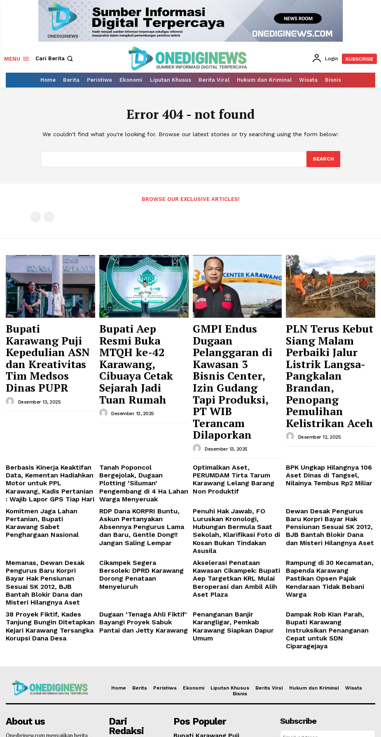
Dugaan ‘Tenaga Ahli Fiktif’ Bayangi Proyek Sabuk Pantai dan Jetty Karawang (138, 509)
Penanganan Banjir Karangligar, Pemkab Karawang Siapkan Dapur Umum (235, 509)
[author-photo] (11, 360)
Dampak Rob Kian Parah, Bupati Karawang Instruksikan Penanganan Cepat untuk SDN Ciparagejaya (328, 512)
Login (327, 632)
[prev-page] (35, 216)
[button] (55, 58)
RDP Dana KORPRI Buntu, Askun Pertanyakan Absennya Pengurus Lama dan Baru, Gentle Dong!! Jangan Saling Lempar (143, 440)
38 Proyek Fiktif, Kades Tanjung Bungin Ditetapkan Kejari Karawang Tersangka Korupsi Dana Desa (48, 512)
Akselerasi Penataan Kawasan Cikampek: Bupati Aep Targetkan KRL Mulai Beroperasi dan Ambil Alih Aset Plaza (237, 476)
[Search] (323, 159)
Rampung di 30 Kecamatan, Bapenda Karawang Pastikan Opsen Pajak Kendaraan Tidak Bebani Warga (327, 476)
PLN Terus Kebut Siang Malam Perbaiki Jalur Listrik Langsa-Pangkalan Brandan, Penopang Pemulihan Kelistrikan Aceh (325, 344)
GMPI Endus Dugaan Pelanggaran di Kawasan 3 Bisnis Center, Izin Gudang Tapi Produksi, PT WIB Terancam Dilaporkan (236, 344)
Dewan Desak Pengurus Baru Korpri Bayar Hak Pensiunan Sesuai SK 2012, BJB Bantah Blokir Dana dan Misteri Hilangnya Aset (324, 443)
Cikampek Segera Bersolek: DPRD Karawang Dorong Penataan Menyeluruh (136, 473)
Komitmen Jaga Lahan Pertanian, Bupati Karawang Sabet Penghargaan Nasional (50, 437)
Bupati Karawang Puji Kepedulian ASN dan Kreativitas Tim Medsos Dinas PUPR (47, 337)
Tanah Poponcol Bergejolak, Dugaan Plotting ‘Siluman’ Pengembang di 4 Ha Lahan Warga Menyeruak (137, 404)
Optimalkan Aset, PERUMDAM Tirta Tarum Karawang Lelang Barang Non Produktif (233, 400)
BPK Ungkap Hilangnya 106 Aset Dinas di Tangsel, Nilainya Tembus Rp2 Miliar (328, 400)
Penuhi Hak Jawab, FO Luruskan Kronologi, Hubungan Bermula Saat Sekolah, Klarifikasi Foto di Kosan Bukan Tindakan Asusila (236, 440)
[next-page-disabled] (49, 216)
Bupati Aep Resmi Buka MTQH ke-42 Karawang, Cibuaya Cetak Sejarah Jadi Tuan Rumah (140, 337)
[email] (327, 613)
